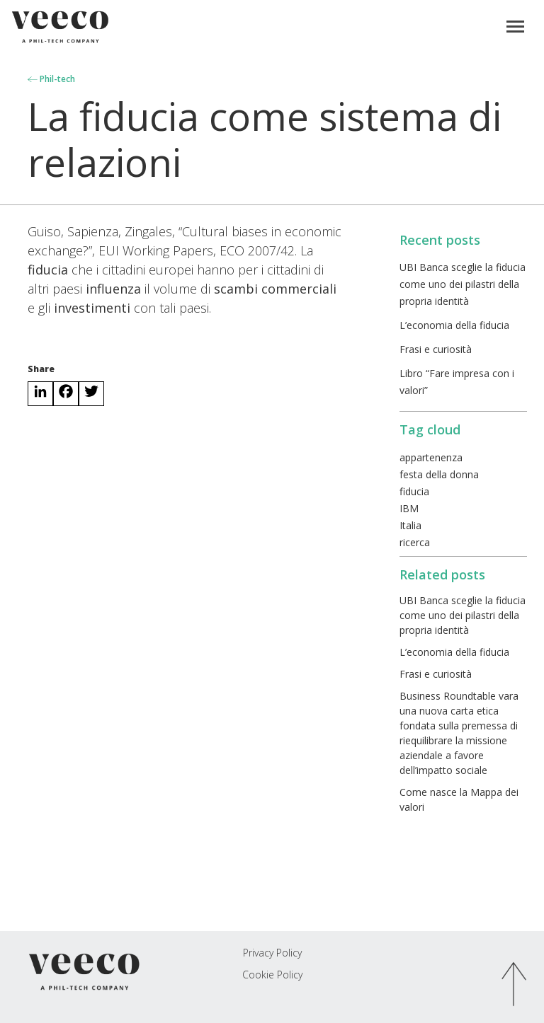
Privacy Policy (272, 952)
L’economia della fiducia (454, 325)
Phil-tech (51, 79)
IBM (409, 508)
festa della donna (439, 474)
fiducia (414, 491)
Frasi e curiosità (436, 349)
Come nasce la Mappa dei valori (459, 799)
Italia (410, 525)
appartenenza (431, 457)
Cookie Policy (272, 974)
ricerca (415, 542)
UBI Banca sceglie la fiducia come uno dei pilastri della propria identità (463, 284)
